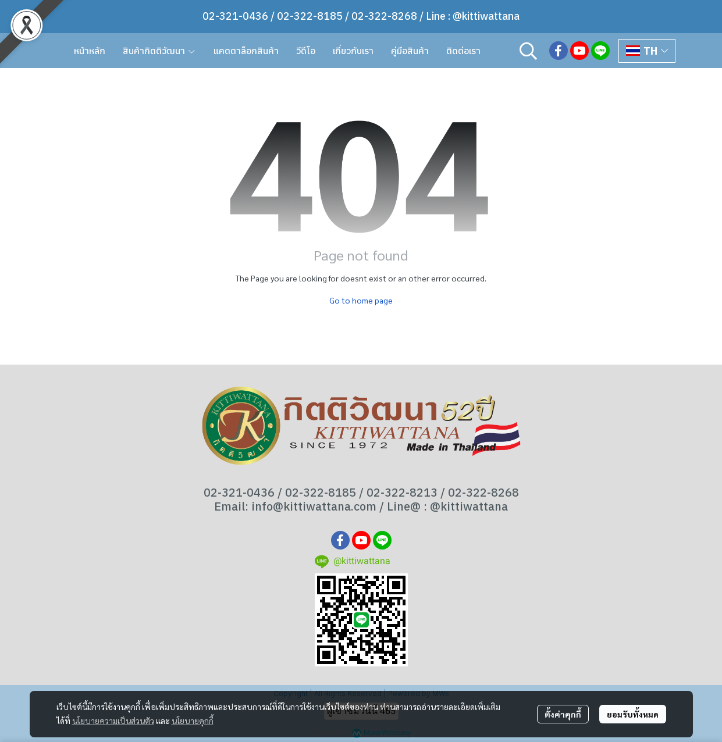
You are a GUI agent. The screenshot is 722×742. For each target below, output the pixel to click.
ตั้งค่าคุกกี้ (563, 714)
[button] (528, 50)
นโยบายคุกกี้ (193, 720)
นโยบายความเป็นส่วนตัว (113, 720)
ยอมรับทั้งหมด (633, 714)
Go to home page (361, 300)
